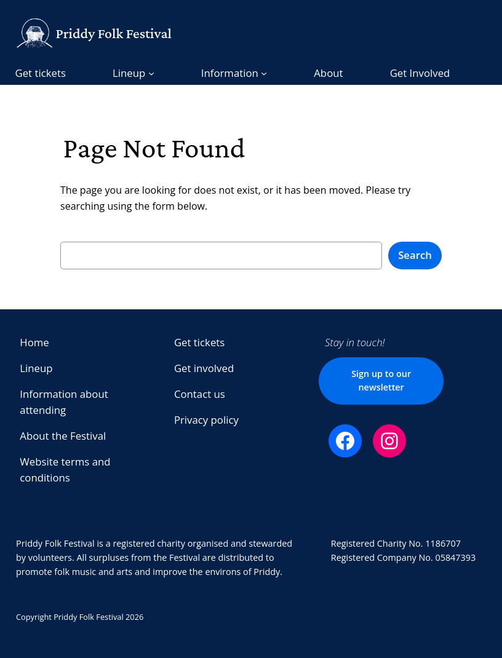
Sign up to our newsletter (381, 380)
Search (415, 255)
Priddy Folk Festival (113, 33)
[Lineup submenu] (133, 73)
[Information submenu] (234, 73)
